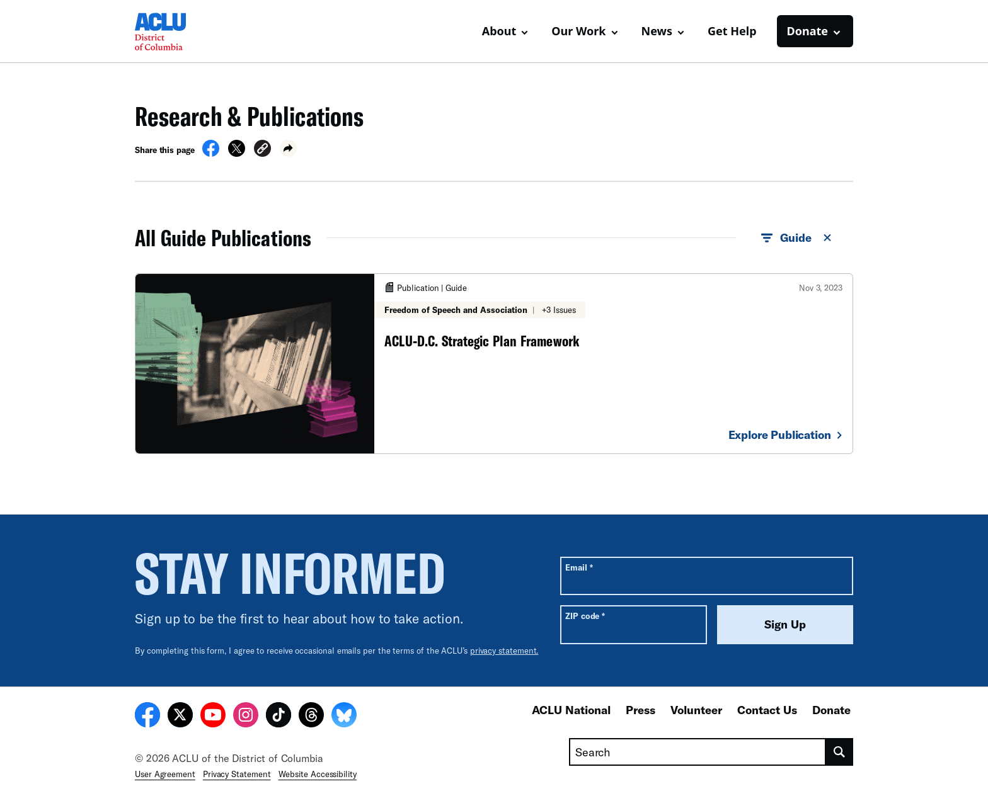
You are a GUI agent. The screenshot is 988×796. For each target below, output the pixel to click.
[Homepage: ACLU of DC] (179, 31)
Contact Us (767, 710)
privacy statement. (504, 650)
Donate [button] (807, 30)
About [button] (499, 30)
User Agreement (165, 774)
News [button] (656, 30)
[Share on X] (236, 153)
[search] (839, 752)
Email (578, 567)
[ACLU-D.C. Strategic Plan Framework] (494, 363)
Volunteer (696, 710)
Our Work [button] (578, 30)
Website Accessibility (318, 774)
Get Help (732, 30)
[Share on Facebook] (210, 153)
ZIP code (585, 615)
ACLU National (571, 710)
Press (640, 710)
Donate (831, 710)
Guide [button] (797, 238)
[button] (262, 150)
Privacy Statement (237, 774)
